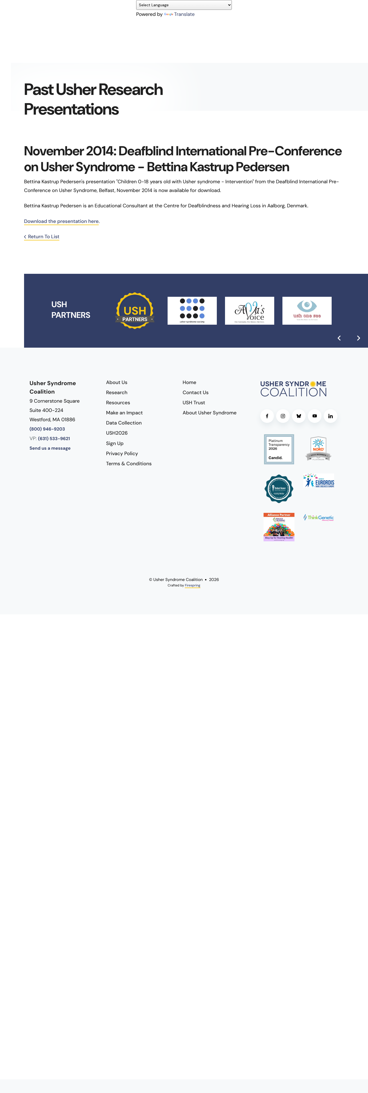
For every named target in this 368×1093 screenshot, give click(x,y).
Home (189, 382)
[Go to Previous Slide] (339, 338)
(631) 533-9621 (54, 439)
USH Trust (194, 402)
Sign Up (115, 443)
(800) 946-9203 (47, 429)
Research (116, 392)
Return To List (44, 236)
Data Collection (124, 423)
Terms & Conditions (129, 463)
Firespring (192, 585)
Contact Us (196, 392)
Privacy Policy (122, 453)
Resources (118, 402)
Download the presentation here (61, 221)
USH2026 (117, 433)
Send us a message (50, 448)
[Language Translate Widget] (184, 5)
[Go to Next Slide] (358, 338)
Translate (179, 14)
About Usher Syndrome (209, 412)
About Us (116, 382)
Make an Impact (124, 412)
